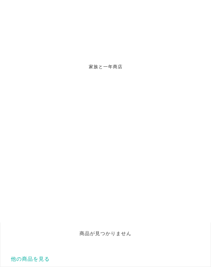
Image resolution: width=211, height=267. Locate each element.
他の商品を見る (30, 259)
